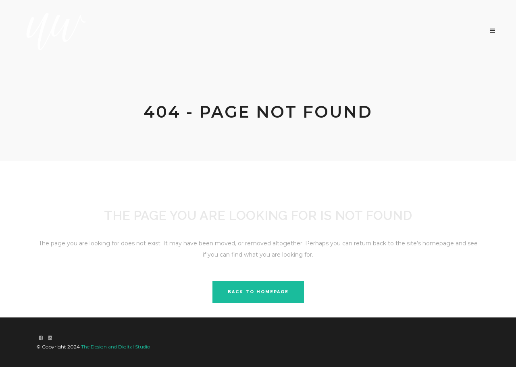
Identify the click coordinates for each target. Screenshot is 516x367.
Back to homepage (258, 291)
